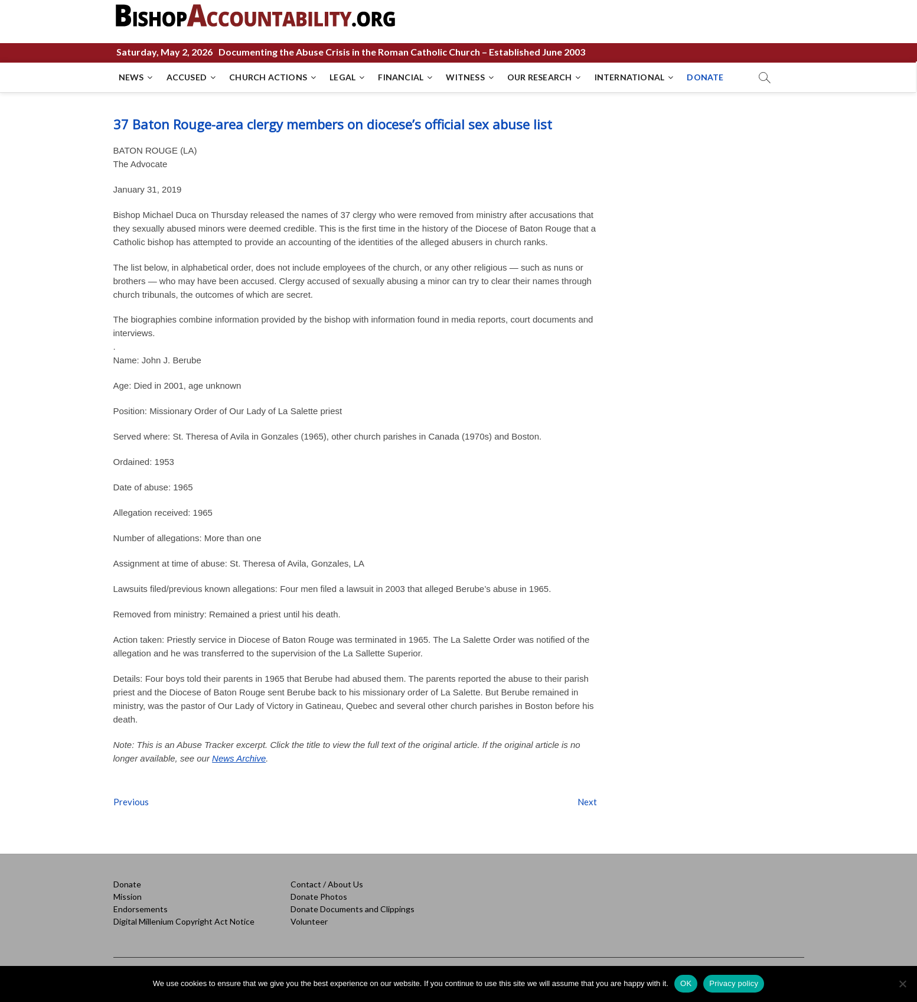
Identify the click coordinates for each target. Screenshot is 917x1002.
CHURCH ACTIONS (269, 77)
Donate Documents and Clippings (353, 909)
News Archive (239, 758)
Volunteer (309, 921)
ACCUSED (187, 77)
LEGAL (343, 77)
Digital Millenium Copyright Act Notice (183, 921)
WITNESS (465, 77)
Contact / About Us (327, 884)
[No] (902, 984)
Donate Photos (319, 897)
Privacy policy (733, 983)
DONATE (705, 77)
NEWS (132, 77)
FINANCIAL (401, 77)
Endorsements (140, 909)
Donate (127, 884)
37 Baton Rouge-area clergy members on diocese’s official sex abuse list (332, 124)
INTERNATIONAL (630, 77)
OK (685, 983)
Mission (127, 897)
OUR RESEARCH (540, 77)
